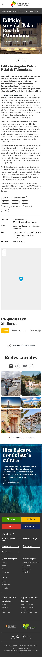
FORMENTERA (34, 11)
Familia (5, 202)
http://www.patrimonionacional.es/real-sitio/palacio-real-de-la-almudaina (27, 235)
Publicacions (6, 585)
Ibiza (3, 610)
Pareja (25, 202)
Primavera (16, 206)
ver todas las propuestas (24, 345)
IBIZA (25, 11)
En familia (26, 572)
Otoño (5, 210)
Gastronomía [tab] (6, 546)
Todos (5, 330)
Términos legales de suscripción (21, 648)
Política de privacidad (11, 645)
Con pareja (26, 566)
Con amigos (27, 569)
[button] (21, 279)
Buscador (5, 588)
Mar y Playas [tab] (6, 552)
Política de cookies (23, 645)
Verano (27, 206)
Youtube (24, 366)
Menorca (5, 607)
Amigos (15, 202)
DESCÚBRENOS (13, 482)
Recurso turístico (19, 330)
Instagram (10, 366)
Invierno (5, 206)
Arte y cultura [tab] (27, 546)
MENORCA (17, 11)
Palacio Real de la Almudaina (12, 95)
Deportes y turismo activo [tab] (8, 539)
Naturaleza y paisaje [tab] (30, 539)
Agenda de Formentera (29, 612)
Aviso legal (33, 645)
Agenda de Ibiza (26, 610)
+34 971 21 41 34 (19, 241)
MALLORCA (6, 11)
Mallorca (4, 605)
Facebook (30, 366)
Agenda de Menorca (27, 607)
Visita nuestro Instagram (24, 437)
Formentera (6, 612)
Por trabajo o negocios (30, 562)
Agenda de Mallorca (27, 605)
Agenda (4, 581)
